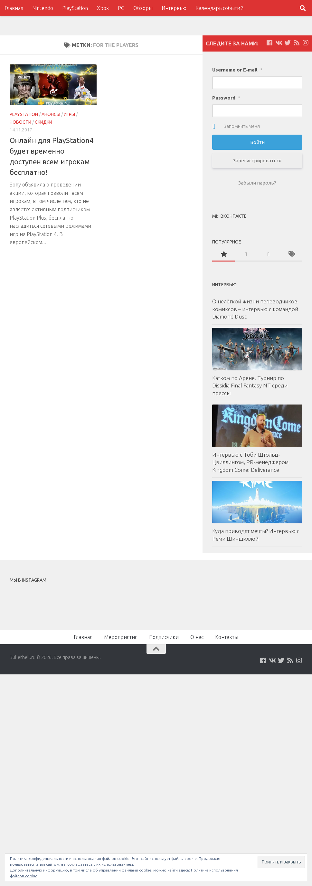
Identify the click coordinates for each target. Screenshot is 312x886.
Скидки (43, 122)
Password (226, 97)
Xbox (103, 8)
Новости (20, 122)
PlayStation (75, 8)
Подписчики (164, 637)
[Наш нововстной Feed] (296, 43)
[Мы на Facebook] (269, 43)
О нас (196, 637)
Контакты (226, 637)
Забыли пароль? (257, 183)
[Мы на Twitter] (287, 43)
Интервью (174, 8)
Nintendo (42, 8)
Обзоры (143, 8)
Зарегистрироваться (257, 160)
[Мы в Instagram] (305, 43)
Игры (69, 114)
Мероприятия (120, 637)
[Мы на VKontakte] (278, 43)
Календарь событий (219, 8)
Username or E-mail (237, 69)
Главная (14, 8)
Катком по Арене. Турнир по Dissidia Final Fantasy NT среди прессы (250, 385)
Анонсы (51, 114)
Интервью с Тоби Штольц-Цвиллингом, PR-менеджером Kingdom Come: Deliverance (250, 462)
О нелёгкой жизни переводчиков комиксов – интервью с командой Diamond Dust (255, 308)
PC (121, 8)
